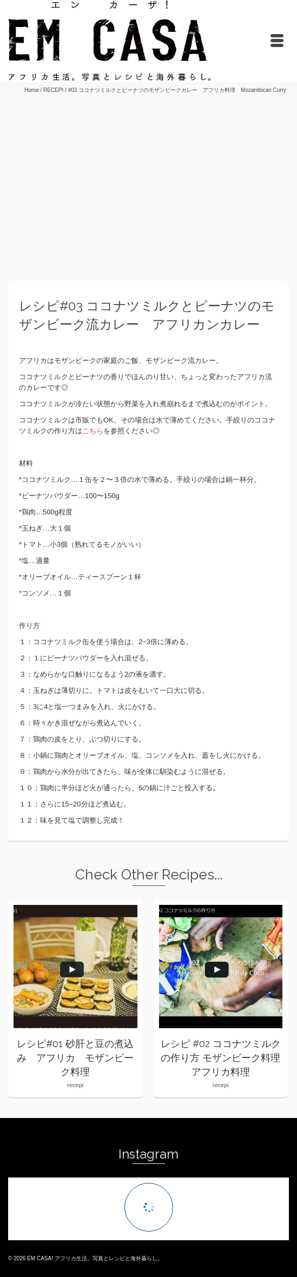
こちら (92, 431)
